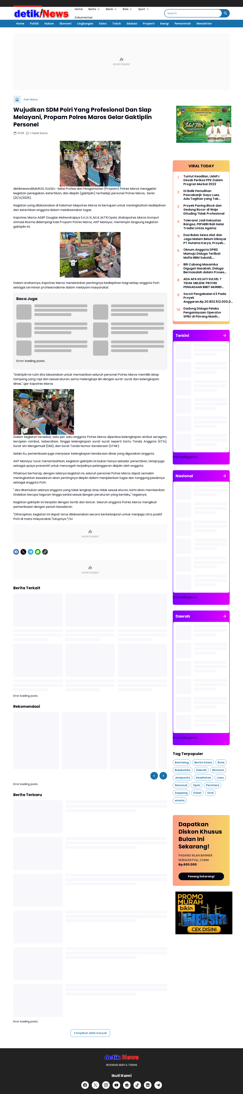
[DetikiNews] (121, 1057)
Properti (149, 23)
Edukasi (132, 23)
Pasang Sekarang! (201, 876)
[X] (23, 552)
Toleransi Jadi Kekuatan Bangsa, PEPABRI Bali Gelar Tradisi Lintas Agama (203, 224)
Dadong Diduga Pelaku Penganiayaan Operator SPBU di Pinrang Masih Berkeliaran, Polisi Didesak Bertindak (203, 312)
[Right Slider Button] (163, 776)
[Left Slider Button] (154, 776)
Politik (34, 23)
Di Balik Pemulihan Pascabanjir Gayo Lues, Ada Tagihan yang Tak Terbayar (201, 195)
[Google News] (127, 1085)
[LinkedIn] (147, 1085)
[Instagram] (106, 1085)
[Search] (193, 13)
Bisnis (111, 9)
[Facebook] (16, 552)
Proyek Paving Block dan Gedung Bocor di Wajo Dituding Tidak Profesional (203, 210)
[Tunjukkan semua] (224, 335)
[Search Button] (225, 13)
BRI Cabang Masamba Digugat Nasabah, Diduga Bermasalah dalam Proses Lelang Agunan (203, 268)
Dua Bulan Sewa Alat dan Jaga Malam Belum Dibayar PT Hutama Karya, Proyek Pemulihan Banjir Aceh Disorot (204, 239)
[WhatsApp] (38, 552)
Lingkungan (85, 23)
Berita (94, 9)
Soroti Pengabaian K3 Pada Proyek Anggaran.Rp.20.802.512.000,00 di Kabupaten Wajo (208, 298)
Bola (128, 9)
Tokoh (116, 23)
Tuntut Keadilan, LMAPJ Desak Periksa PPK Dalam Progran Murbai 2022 (203, 180)
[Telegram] (30, 552)
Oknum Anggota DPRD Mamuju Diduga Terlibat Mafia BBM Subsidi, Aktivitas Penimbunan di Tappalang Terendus (202, 254)
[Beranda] (17, 99)
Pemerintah (182, 23)
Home (79, 9)
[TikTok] (137, 1085)
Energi (164, 23)
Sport (143, 9)
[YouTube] (116, 1085)
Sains (103, 23)
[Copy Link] (45, 552)
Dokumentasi (83, 17)
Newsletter (204, 23)
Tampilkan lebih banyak (90, 1033)
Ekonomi (65, 23)
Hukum (49, 23)
